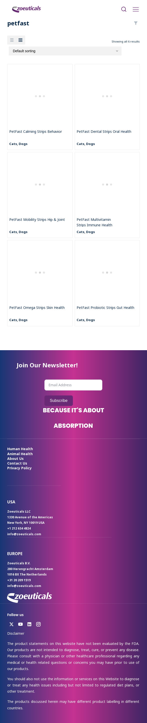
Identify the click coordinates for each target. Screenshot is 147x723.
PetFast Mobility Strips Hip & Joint (37, 219)
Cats (13, 144)
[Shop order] (65, 51)
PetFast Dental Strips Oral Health (104, 131)
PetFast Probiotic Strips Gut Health (105, 307)
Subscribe (58, 400)
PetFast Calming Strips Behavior (35, 131)
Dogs (23, 144)
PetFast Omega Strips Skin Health (37, 307)
